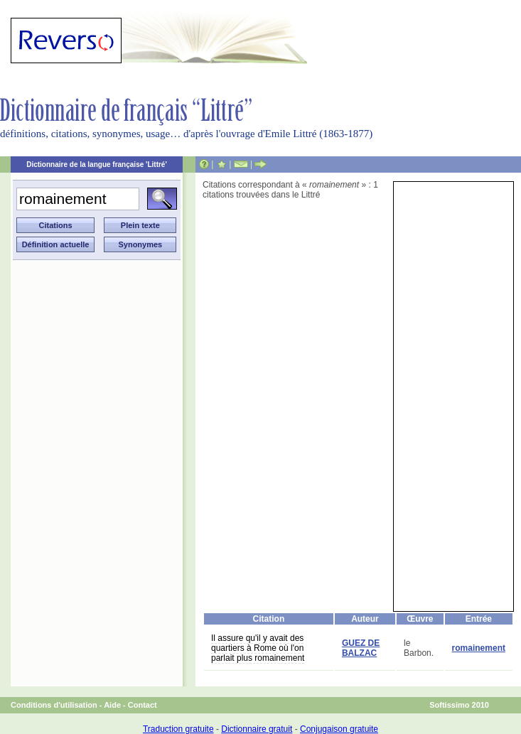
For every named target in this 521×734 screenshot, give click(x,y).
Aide (112, 705)
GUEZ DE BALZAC (361, 648)
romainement (478, 648)
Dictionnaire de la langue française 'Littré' (96, 164)
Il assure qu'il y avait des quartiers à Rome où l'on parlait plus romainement (257, 648)
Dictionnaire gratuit (256, 729)
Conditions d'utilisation (54, 705)
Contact (142, 705)
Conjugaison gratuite (339, 729)
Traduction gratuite (178, 729)
